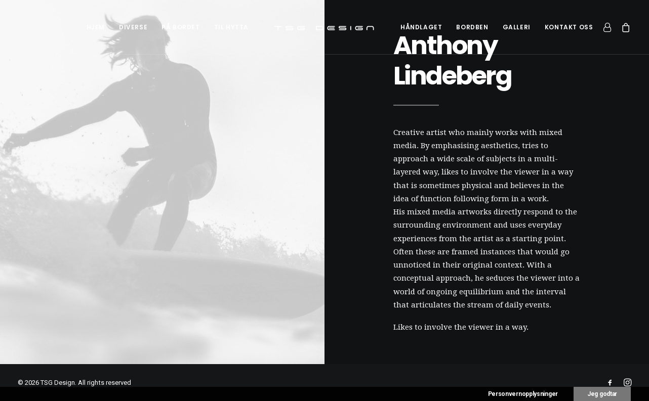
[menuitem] (95, 27)
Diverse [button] (133, 27)
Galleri (517, 27)
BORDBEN (472, 27)
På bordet (180, 27)
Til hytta (231, 27)
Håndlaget (421, 27)
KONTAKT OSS (569, 27)
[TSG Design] (324, 27)
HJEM (96, 27)
